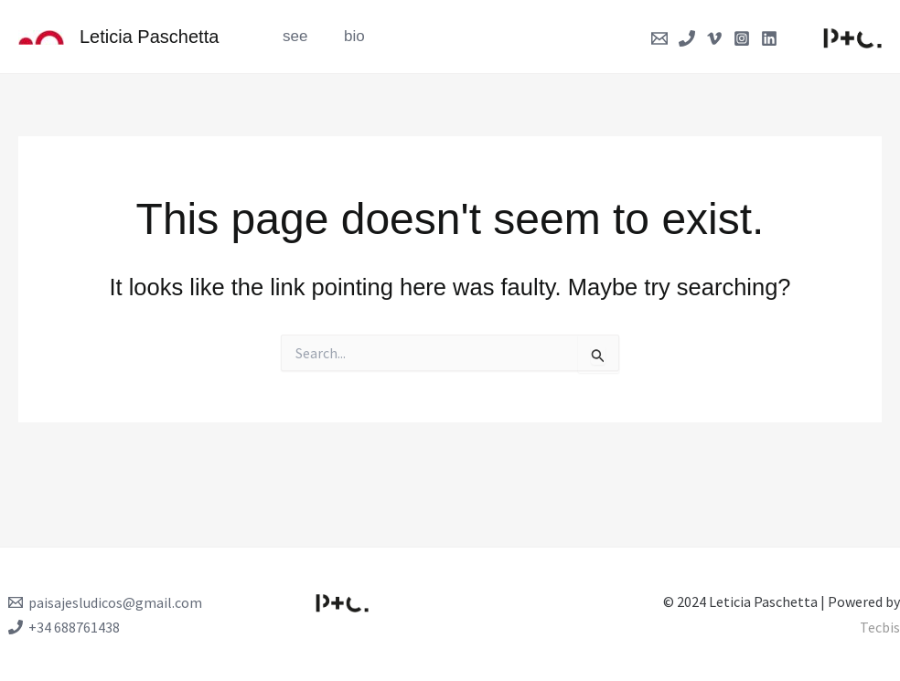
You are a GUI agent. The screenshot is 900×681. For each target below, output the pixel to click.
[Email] (659, 38)
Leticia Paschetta (149, 37)
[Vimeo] (714, 38)
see (292, 36)
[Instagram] (742, 38)
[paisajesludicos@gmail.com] (105, 602)
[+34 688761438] (64, 627)
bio (347, 36)
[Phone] (687, 38)
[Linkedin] (769, 38)
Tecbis (880, 627)
